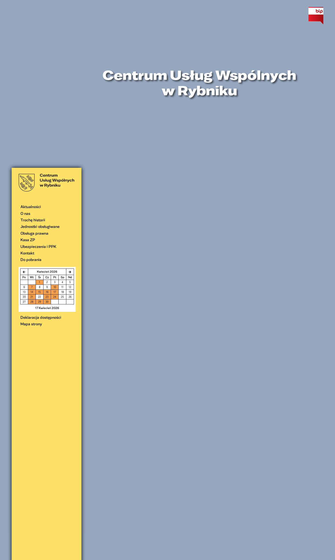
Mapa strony (31, 156)
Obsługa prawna (34, 65)
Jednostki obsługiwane (40, 58)
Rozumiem (248, 555)
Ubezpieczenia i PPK (38, 78)
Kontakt (27, 85)
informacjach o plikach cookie (215, 555)
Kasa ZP (27, 72)
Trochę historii (32, 52)
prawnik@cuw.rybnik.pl (190, 502)
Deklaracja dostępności (40, 149)
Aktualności (30, 39)
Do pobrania (30, 91)
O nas (25, 45)
